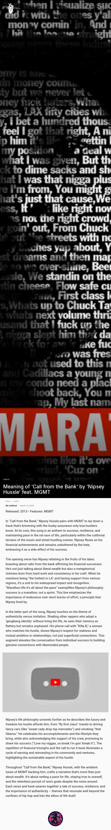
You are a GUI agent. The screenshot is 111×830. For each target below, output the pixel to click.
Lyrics (6, 479)
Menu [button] (101, 9)
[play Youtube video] (55, 682)
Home (8, 501)
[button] (90, 9)
